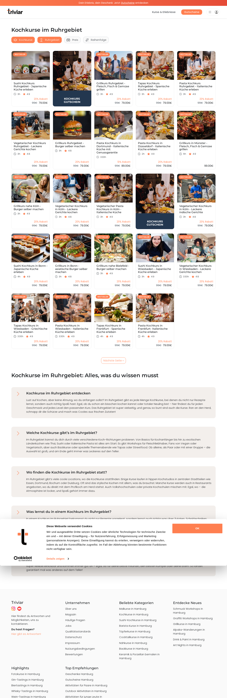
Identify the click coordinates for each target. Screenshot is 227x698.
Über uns (71, 609)
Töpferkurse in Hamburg (134, 631)
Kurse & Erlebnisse (164, 12)
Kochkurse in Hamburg (133, 614)
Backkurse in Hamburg (133, 648)
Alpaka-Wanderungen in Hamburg (189, 631)
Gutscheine (191, 12)
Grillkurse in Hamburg (186, 624)
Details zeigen (55, 691)
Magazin (70, 614)
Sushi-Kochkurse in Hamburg (137, 620)
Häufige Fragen (75, 620)
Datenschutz (73, 637)
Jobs (68, 626)
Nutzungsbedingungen (80, 648)
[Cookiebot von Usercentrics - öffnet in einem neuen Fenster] (22, 691)
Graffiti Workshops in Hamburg (193, 618)
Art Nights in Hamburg (187, 645)
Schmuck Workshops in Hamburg (188, 610)
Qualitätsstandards (78, 631)
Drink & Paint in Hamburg (188, 639)
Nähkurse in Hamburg (133, 643)
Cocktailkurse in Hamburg (136, 637)
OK (197, 660)
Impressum (72, 643)
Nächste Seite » (113, 360)
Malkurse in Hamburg (132, 609)
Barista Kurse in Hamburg (135, 626)
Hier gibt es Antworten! (26, 634)
